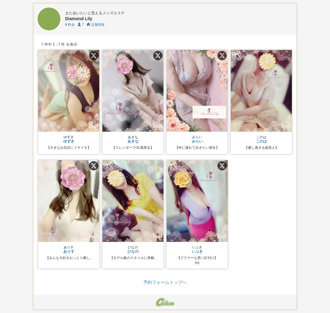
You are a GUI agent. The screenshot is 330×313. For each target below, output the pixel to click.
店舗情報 (96, 24)
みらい (197, 141)
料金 (70, 24)
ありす (68, 251)
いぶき (197, 251)
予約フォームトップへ (165, 282)
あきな (133, 141)
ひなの (133, 251)
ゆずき (68, 141)
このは (261, 141)
